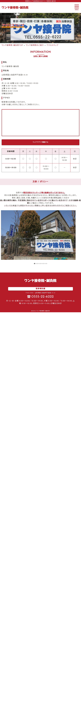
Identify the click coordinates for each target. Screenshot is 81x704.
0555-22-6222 (42, 296)
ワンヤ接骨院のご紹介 (35, 45)
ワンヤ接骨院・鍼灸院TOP (12, 45)
